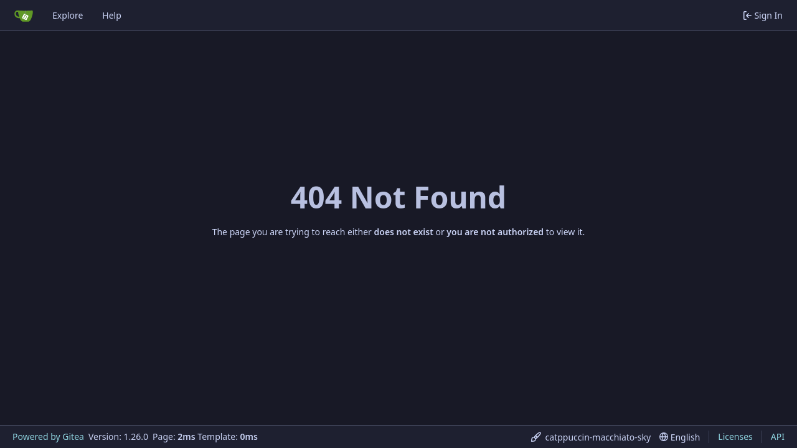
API (778, 436)
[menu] (591, 437)
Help (111, 15)
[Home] (23, 15)
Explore (67, 15)
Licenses (735, 436)
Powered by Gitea (48, 436)
